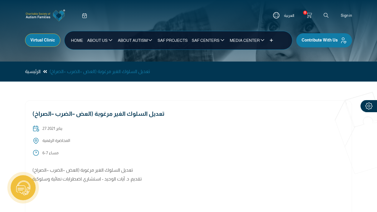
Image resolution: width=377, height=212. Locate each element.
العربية (289, 15)
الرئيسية (33, 71)
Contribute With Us (324, 40)
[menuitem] (77, 40)
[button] (271, 40)
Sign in (346, 15)
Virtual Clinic (42, 40)
